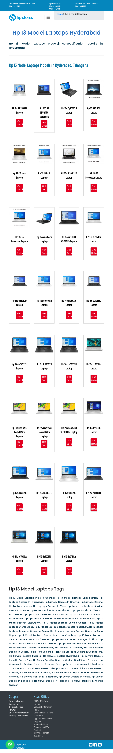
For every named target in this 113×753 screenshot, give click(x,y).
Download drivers (16, 701)
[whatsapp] (10, 744)
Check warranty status (19, 713)
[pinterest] (90, 744)
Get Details (20, 123)
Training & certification (18, 716)
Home (59, 14)
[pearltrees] (100, 744)
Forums (12, 710)
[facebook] (95, 744)
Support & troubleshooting (16, 705)
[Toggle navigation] (48, 17)
